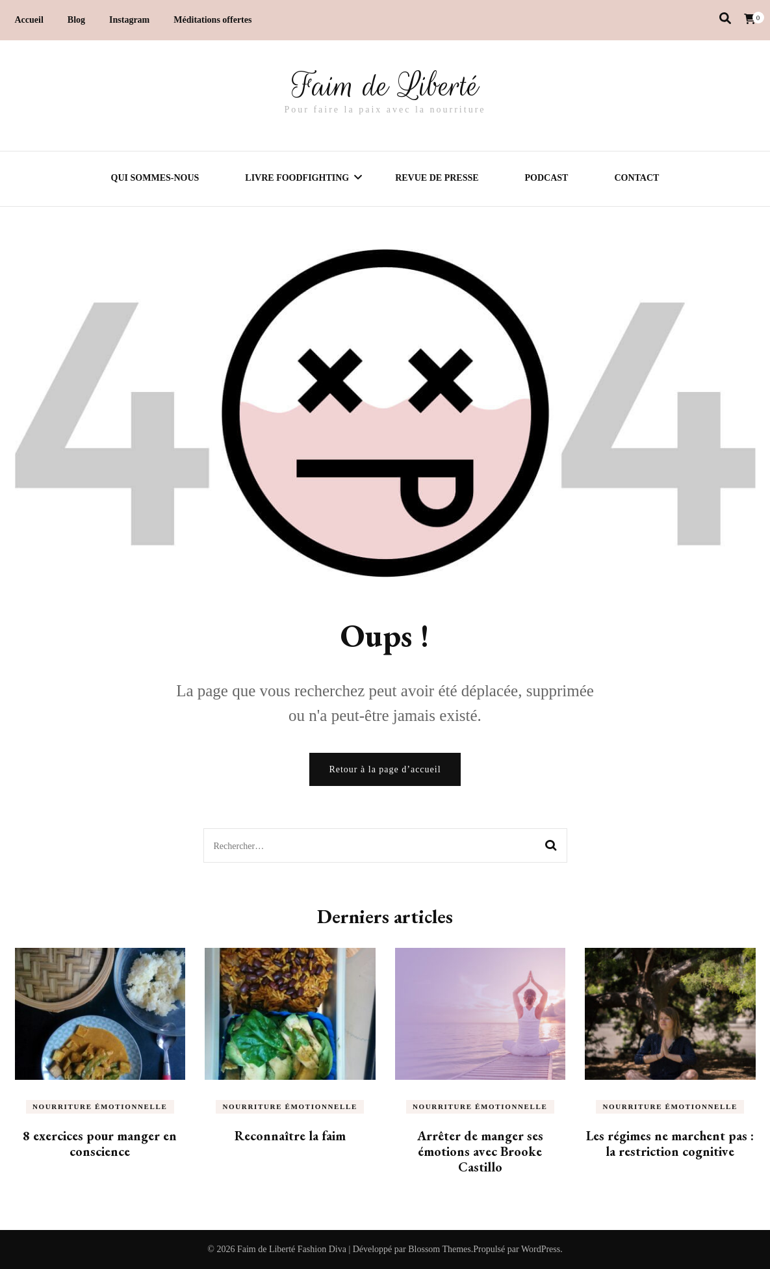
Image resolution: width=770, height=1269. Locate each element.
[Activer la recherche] (725, 18)
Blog (76, 20)
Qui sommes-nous (155, 178)
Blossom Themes (439, 1249)
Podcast (547, 178)
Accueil (29, 20)
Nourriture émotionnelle (100, 1106)
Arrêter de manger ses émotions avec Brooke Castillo (480, 1151)
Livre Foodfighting (297, 178)
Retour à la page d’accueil (385, 769)
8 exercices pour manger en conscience (100, 1143)
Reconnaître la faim (290, 1135)
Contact (636, 178)
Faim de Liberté (385, 86)
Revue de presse (436, 178)
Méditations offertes (212, 20)
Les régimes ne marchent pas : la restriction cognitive (670, 1143)
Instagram (129, 20)
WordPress (540, 1249)
